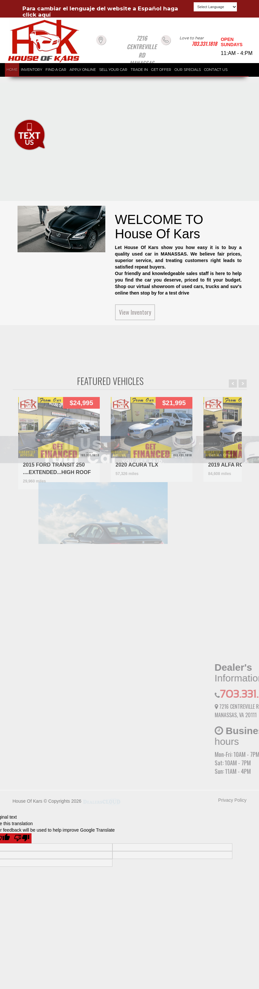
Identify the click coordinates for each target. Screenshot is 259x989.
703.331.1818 (204, 43)
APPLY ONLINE (83, 69)
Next (243, 470)
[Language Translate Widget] (215, 6)
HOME (12, 69)
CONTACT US (215, 69)
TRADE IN (139, 69)
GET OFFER (161, 69)
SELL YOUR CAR (113, 69)
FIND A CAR (55, 69)
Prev (233, 470)
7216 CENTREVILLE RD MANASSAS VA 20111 (142, 55)
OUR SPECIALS (188, 69)
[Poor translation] (22, 838)
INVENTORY (31, 69)
